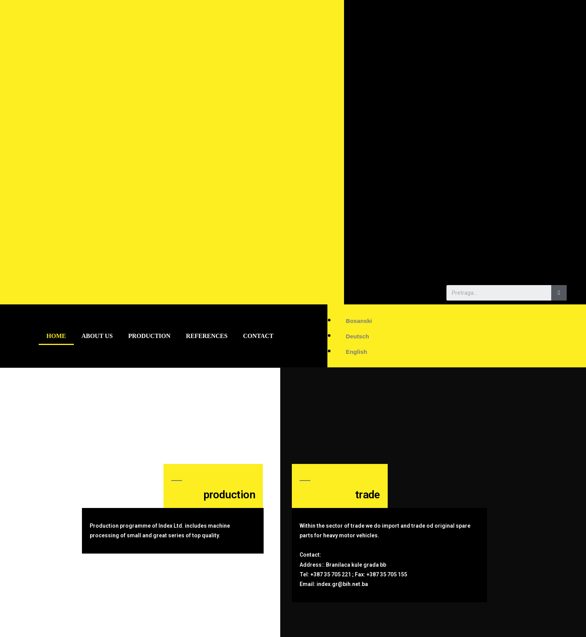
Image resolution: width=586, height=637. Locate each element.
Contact (258, 336)
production (229, 494)
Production (149, 336)
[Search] (559, 293)
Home (56, 336)
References (207, 336)
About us (97, 336)
